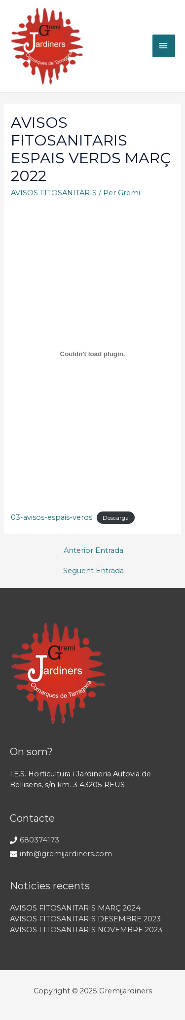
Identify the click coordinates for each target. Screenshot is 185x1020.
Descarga (116, 517)
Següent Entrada (93, 570)
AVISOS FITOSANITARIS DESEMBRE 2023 (85, 918)
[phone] (34, 840)
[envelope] (61, 853)
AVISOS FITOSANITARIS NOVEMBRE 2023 (86, 929)
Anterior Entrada (93, 550)
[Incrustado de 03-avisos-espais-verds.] (92, 354)
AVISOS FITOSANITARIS (54, 192)
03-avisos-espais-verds (51, 517)
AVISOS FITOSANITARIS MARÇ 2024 (75, 908)
